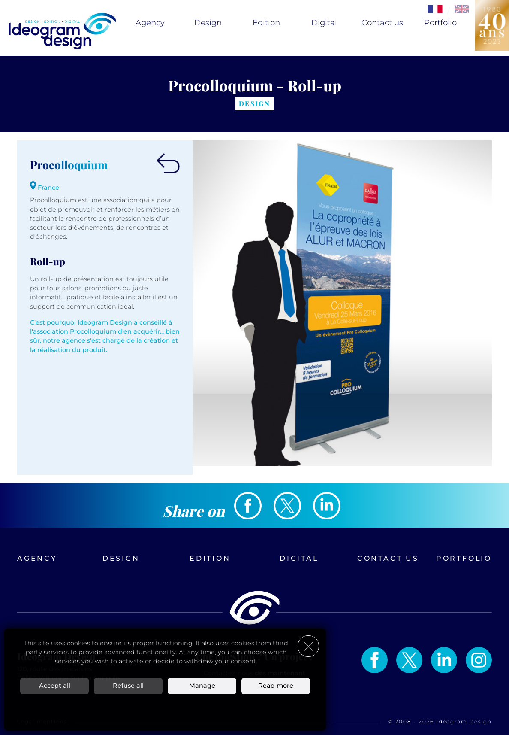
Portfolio (440, 22)
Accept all (54, 685)
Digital (324, 22)
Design (208, 22)
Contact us (382, 22)
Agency (150, 22)
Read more (275, 685)
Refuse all (128, 685)
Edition (266, 22)
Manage (202, 685)
